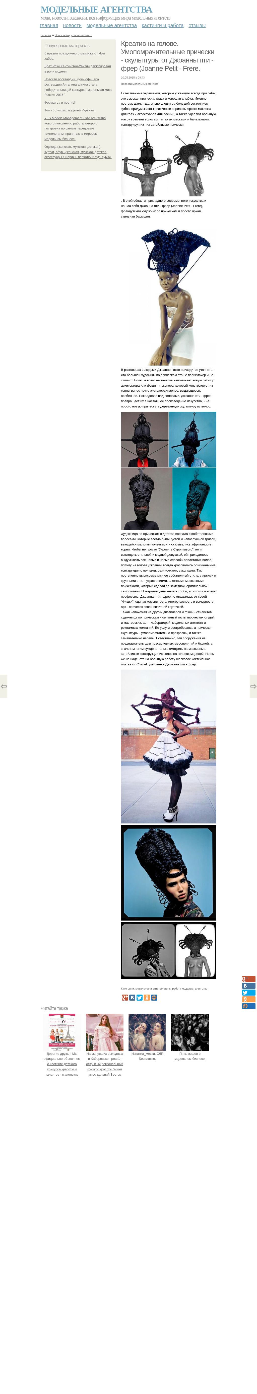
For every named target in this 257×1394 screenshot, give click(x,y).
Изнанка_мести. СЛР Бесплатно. (147, 1054)
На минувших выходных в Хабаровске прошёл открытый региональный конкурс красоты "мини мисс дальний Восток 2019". (104, 1064)
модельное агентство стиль (153, 988)
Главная (49, 25)
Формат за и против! (59, 102)
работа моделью (183, 988)
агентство (201, 988)
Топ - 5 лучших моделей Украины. (69, 110)
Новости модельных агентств (73, 35)
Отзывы (197, 25)
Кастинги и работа (163, 25)
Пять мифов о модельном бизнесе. (190, 1054)
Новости (72, 25)
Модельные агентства (96, 10)
